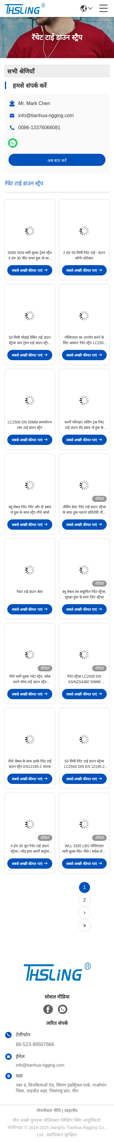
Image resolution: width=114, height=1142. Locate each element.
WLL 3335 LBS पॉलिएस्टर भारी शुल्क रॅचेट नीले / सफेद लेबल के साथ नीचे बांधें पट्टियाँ (84, 849)
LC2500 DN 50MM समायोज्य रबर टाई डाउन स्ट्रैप (30, 425)
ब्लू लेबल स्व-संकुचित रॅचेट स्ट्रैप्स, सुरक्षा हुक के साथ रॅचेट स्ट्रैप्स (84, 594)
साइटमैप (71, 1110)
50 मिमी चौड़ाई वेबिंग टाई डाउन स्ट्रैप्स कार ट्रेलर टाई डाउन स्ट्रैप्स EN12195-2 (30, 340)
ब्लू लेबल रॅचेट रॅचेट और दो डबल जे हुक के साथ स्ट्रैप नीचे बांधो (30, 510)
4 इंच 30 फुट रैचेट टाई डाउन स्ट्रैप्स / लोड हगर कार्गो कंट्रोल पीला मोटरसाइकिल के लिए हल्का (29, 849)
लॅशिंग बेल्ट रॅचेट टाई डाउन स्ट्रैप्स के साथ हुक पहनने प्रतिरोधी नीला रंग (84, 510)
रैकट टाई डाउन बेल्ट (30, 592)
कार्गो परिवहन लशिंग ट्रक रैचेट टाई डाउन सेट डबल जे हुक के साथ (84, 425)
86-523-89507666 (35, 1044)
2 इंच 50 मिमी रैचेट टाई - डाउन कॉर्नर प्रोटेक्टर (84, 255)
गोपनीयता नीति (48, 1110)
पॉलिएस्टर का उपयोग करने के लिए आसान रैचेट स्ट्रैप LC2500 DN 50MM (84, 340)
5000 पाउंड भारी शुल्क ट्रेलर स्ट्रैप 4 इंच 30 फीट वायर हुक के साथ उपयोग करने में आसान (30, 256)
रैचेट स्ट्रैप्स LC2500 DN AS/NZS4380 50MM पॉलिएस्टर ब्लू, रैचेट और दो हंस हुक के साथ (84, 679)
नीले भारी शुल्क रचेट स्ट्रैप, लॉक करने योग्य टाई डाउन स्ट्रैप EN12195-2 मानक (29, 679)
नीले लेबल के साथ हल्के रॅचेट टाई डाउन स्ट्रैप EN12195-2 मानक (29, 764)
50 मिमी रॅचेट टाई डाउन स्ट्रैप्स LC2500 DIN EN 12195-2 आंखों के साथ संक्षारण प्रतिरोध (84, 764)
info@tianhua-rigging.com (46, 115)
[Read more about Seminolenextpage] (84, 912)
